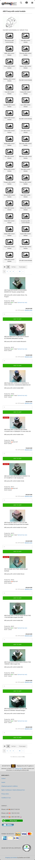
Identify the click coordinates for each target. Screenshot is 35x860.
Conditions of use (6, 797)
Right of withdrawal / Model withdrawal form (13, 790)
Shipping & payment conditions (9, 786)
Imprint (3, 782)
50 (19, 271)
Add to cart (18, 319)
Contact (3, 778)
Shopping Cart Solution (11, 857)
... (16, 271)
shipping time (18, 768)
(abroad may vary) (22, 302)
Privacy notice (5, 794)
